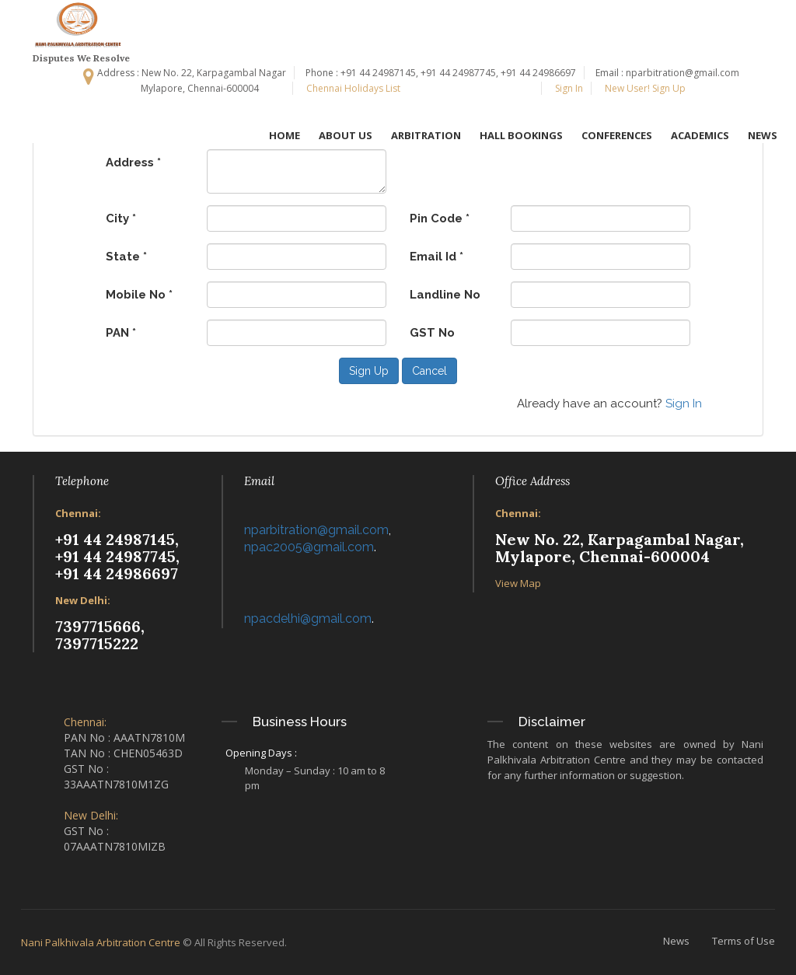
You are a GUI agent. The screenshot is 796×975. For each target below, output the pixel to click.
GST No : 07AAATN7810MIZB (115, 838)
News (676, 941)
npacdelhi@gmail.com (308, 618)
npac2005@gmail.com (309, 547)
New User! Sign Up (644, 88)
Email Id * (436, 257)
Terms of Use (743, 941)
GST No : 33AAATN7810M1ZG (116, 776)
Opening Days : (261, 753)
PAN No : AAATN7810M (124, 737)
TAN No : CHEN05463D (123, 753)
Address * (133, 162)
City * (121, 218)
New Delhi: (82, 600)
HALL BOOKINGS (521, 135)
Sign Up (369, 371)
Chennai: (78, 513)
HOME (284, 135)
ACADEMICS (700, 135)
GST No (432, 333)
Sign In (568, 88)
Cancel (429, 371)
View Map (518, 583)
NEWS (762, 135)
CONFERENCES (616, 135)
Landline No (445, 295)
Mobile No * (139, 295)
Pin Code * (440, 218)
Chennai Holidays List (352, 88)
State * (126, 257)
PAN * (121, 333)
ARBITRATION (426, 135)
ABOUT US (345, 135)
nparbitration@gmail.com (316, 529)
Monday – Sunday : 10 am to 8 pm (315, 778)
